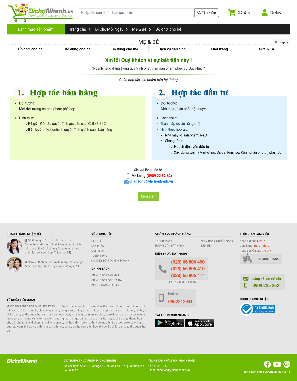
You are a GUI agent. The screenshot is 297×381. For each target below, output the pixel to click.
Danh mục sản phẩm (35, 29)
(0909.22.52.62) (159, 176)
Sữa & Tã (266, 49)
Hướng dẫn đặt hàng (169, 245)
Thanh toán (163, 240)
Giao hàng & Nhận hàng (217, 240)
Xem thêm (149, 196)
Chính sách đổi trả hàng (108, 280)
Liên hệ (206, 245)
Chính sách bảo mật (105, 275)
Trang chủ (80, 29)
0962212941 (161, 366)
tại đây (267, 250)
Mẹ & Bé (139, 29)
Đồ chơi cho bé (168, 29)
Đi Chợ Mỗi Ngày (109, 29)
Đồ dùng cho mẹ (124, 49)
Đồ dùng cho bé (78, 49)
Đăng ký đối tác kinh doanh (110, 260)
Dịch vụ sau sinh (172, 49)
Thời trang (219, 49)
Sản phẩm (98, 245)
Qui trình (97, 250)
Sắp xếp (280, 42)
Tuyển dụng (99, 255)
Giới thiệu (97, 241)
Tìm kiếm (206, 13)
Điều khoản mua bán (105, 285)
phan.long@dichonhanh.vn (151, 181)
